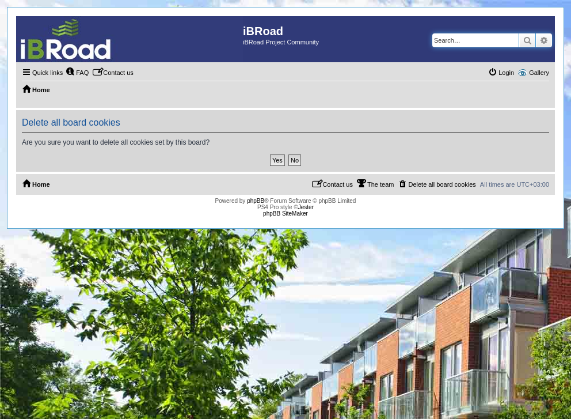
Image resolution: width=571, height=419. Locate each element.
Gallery (539, 72)
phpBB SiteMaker (285, 213)
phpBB (255, 201)
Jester (306, 207)
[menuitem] (77, 73)
